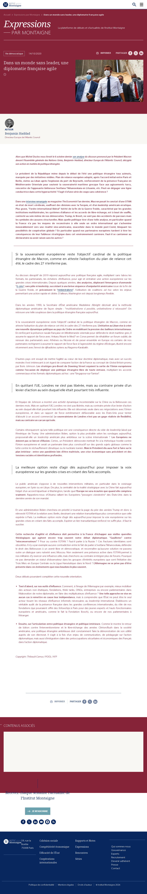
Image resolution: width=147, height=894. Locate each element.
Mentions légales (66, 885)
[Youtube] (41, 821)
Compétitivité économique (54, 846)
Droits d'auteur (85, 885)
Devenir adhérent (120, 861)
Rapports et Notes (85, 840)
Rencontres (81, 852)
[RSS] (53, 821)
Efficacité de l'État (50, 852)
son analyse (78, 156)
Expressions (82, 846)
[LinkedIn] (141, 53)
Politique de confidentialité (41, 885)
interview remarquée (36, 201)
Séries (78, 859)
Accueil (7, 14)
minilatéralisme (65, 289)
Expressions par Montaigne (27, 14)
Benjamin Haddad (17, 133)
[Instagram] (47, 821)
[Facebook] (130, 53)
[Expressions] (27, 27)
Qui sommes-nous (121, 846)
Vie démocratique (14, 53)
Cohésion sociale (49, 840)
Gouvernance (118, 850)
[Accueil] (12, 4)
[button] (143, 4)
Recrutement (118, 857)
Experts (115, 853)
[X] (136, 53)
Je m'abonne (40, 811)
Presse (114, 864)
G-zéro (20, 286)
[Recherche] (134, 4)
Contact (115, 868)
